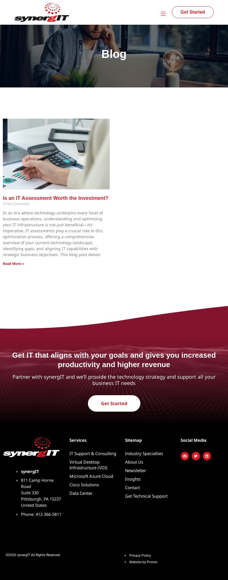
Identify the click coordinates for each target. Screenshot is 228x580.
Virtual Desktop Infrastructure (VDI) (88, 464)
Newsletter (135, 470)
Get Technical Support (146, 496)
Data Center (80, 493)
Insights (133, 479)
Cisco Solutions (84, 484)
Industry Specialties (144, 453)
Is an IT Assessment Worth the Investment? (55, 198)
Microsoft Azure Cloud (91, 476)
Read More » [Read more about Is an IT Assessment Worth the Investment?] (13, 263)
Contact (132, 487)
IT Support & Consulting (92, 453)
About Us (134, 462)
